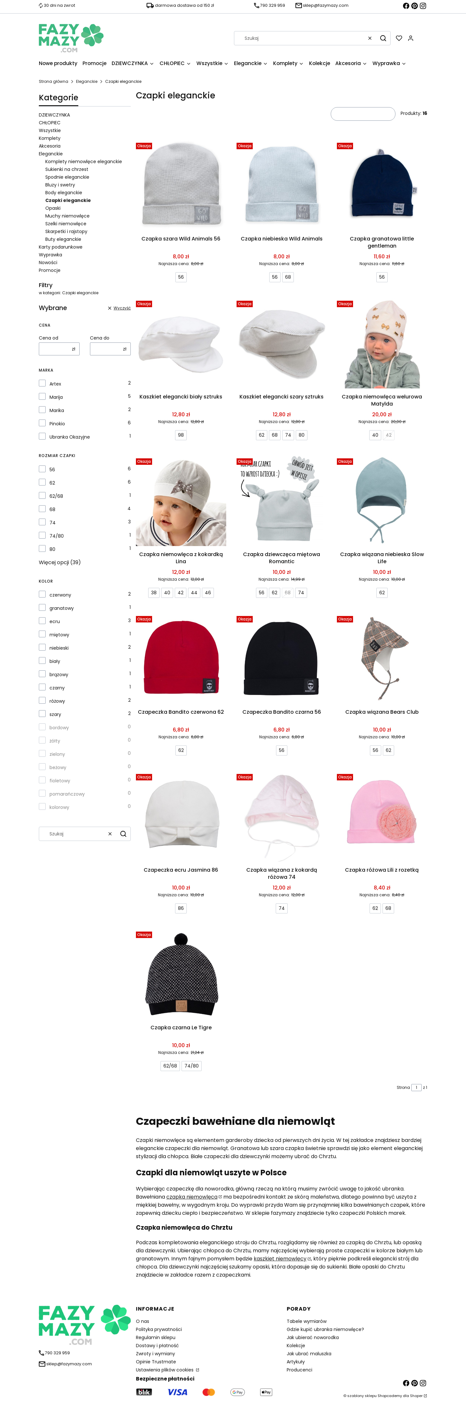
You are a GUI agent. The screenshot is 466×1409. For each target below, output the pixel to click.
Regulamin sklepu (155, 1337)
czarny (57, 688)
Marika (57, 410)
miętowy (59, 635)
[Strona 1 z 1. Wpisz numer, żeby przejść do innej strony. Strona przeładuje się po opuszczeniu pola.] (416, 1087)
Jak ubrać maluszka (309, 1353)
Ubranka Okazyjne (70, 437)
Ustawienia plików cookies (165, 1370)
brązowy (59, 674)
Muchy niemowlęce (67, 216)
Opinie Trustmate (156, 1362)
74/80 (57, 536)
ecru (55, 621)
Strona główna (53, 81)
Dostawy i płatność (157, 1345)
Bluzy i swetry (60, 185)
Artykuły (296, 1362)
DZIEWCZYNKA (54, 115)
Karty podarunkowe (61, 247)
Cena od (48, 338)
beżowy (58, 767)
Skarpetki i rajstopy (66, 231)
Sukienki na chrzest (66, 169)
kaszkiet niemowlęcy (280, 1258)
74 (53, 523)
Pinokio (57, 423)
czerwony (60, 595)
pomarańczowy (67, 794)
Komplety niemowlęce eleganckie (83, 161)
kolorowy (59, 807)
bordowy (59, 727)
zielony (57, 754)
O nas (142, 1321)
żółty (55, 741)
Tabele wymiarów (307, 1321)
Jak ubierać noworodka (313, 1337)
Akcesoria (50, 146)
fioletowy (60, 780)
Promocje (50, 270)
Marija (56, 397)
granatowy (62, 608)
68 (52, 509)
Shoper (416, 1395)
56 (52, 469)
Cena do (99, 338)
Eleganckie (86, 81)
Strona (403, 1087)
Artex (55, 384)
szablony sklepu (362, 1395)
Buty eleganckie (63, 239)
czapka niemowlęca (191, 1197)
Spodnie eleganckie (67, 177)
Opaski (53, 208)
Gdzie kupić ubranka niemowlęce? (325, 1329)
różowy (57, 701)
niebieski (59, 648)
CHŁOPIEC (50, 122)
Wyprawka (50, 255)
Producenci (299, 1370)
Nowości (48, 262)
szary (55, 714)
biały (55, 661)
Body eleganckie (63, 192)
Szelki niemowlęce (65, 223)
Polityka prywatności (159, 1329)
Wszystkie (50, 130)
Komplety (50, 138)
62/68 (56, 496)
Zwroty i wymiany (155, 1353)
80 (52, 549)
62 (52, 483)
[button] (383, 38)
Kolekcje (296, 1345)
